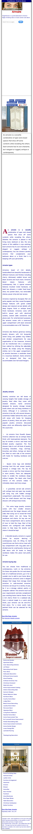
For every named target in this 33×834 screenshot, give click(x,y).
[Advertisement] (16, 43)
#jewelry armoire (15, 618)
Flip (20, 105)
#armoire (7, 618)
